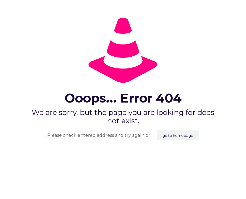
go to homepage (177, 135)
